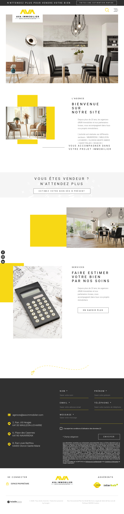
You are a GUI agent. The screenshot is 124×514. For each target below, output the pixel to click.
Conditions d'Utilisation (111, 461)
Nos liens (110, 501)
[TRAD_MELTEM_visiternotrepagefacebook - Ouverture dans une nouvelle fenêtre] (3, 252)
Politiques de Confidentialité (93, 461)
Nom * (64, 391)
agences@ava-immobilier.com (27, 415)
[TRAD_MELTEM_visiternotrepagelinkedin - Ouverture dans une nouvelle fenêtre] (3, 262)
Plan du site (83, 501)
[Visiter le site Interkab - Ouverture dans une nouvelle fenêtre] (110, 485)
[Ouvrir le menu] (116, 10)
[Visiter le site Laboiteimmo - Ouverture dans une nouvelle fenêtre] (14, 502)
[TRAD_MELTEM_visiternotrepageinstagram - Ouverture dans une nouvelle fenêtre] (3, 257)
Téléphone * (103, 403)
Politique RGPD (87, 503)
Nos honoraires (72, 501)
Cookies (96, 503)
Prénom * (100, 391)
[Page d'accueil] (27, 14)
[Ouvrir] (107, 10)
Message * (67, 415)
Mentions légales (94, 501)
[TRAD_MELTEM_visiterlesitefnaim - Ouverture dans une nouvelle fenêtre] (97, 485)
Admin (104, 501)
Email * (65, 403)
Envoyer (109, 437)
